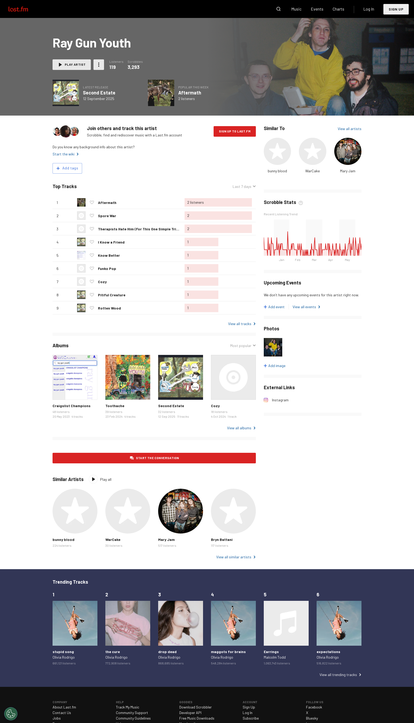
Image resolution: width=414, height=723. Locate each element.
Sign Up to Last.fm (235, 131)
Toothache (114, 405)
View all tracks (239, 323)
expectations (328, 651)
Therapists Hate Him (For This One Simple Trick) (140, 229)
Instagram (280, 400)
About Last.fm (64, 707)
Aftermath (189, 93)
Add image (276, 365)
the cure (112, 651)
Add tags (70, 168)
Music (296, 8)
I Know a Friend (111, 242)
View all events (304, 307)
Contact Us (62, 712)
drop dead (167, 651)
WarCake (312, 171)
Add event (276, 307)
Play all (105, 479)
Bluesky (312, 718)
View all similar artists (233, 557)
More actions (98, 64)
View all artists (349, 128)
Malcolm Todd (275, 657)
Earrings (271, 651)
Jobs (57, 718)
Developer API (190, 712)
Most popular (240, 345)
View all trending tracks (338, 674)
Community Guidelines (133, 718)
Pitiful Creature (111, 295)
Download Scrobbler (195, 707)
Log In (368, 8)
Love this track (92, 202)
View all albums (239, 428)
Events (317, 8)
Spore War (107, 215)
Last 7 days (242, 186)
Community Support (132, 712)
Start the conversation (157, 458)
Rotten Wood (109, 308)
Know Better (109, 255)
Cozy (102, 281)
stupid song (63, 651)
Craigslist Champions (72, 405)
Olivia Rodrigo (64, 657)
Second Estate (99, 93)
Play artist (75, 64)
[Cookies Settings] (10, 713)
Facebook (314, 707)
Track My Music (127, 707)
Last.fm (24, 9)
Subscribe (251, 718)
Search (278, 9)
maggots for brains (228, 651)
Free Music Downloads (196, 718)
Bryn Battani (222, 539)
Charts (338, 8)
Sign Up (396, 9)
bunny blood (277, 171)
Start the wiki (63, 154)
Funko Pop (107, 268)
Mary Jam (347, 171)
